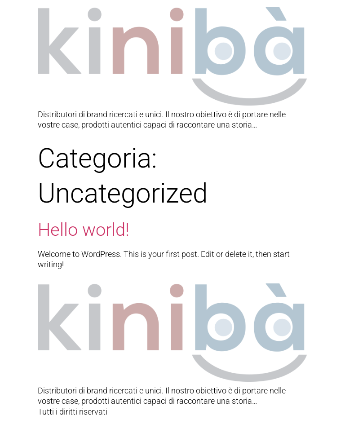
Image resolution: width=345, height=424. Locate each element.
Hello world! (83, 229)
